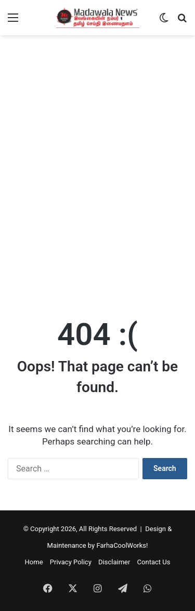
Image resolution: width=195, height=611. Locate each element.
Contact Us (154, 562)
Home (34, 562)
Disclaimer (114, 562)
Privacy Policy (71, 562)
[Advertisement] (97, 200)
